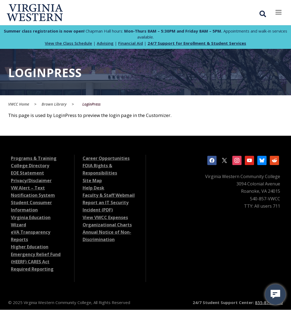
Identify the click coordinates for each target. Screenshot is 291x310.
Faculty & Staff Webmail (109, 195)
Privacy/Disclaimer (31, 181)
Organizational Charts (107, 225)
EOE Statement (27, 173)
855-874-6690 (269, 302)
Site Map (92, 181)
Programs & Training (34, 159)
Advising (105, 43)
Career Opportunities (106, 159)
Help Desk (93, 188)
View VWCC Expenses (105, 218)
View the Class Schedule (68, 43)
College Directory (30, 166)
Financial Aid (130, 43)
